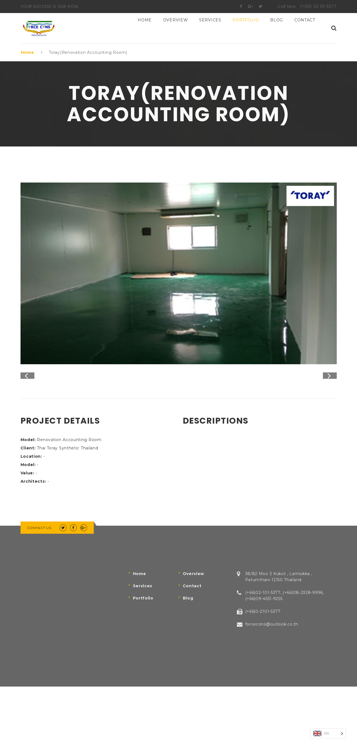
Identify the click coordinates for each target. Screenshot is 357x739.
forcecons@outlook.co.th (271, 676)
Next (330, 402)
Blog (188, 650)
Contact (304, 28)
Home (145, 28)
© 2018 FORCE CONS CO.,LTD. (178, 727)
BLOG (276, 28)
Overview (175, 28)
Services (210, 28)
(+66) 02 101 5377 (318, 6)
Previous (27, 402)
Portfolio (245, 28)
